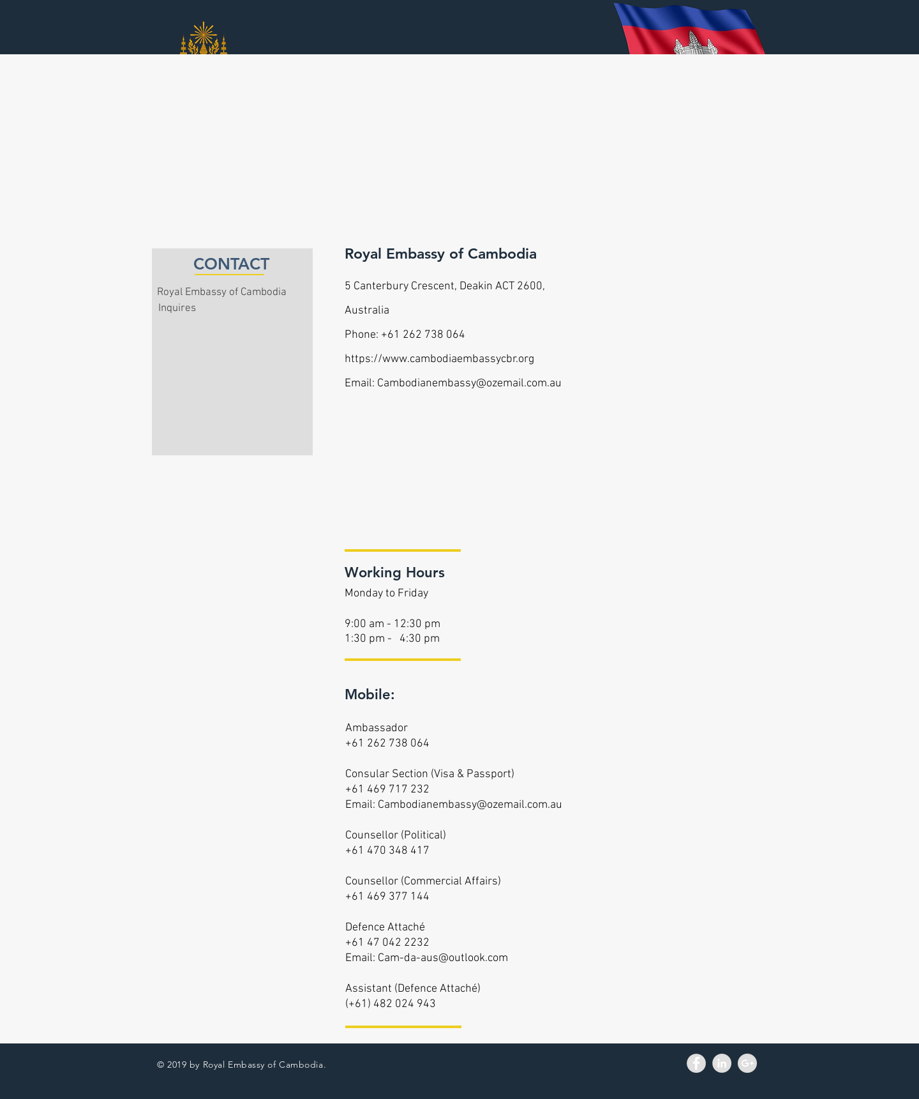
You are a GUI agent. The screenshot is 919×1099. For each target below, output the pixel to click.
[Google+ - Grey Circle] (747, 1063)
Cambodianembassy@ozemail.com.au (469, 383)
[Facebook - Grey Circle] (696, 1063)
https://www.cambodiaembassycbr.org (439, 359)
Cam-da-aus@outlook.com (443, 958)
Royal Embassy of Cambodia (222, 292)
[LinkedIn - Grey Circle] (721, 1063)
